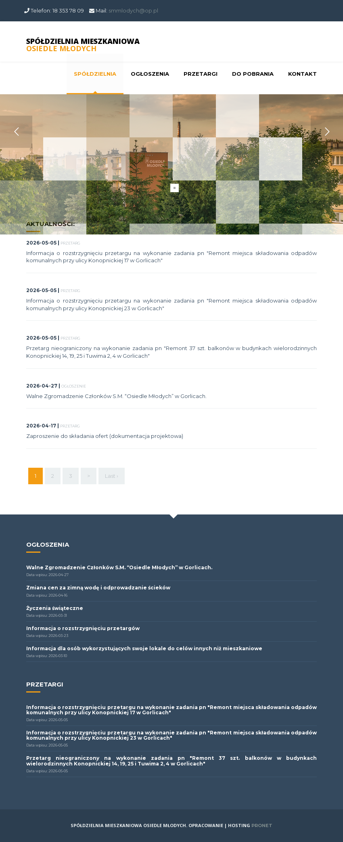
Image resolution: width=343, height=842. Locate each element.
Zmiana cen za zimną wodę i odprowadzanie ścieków (98, 588)
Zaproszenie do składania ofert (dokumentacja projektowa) (104, 436)
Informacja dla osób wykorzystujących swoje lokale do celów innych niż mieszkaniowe (144, 648)
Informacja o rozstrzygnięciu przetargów (83, 628)
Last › (111, 476)
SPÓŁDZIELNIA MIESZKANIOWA (83, 44)
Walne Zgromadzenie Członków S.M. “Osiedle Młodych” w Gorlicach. (116, 396)
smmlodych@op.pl (133, 10)
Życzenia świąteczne (54, 608)
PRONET (261, 825)
